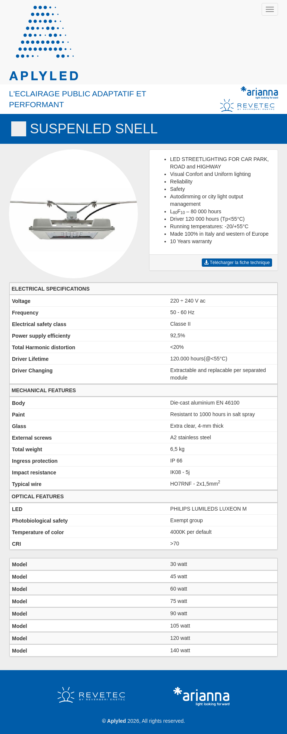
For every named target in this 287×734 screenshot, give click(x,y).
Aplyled (116, 721)
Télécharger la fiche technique (237, 262)
